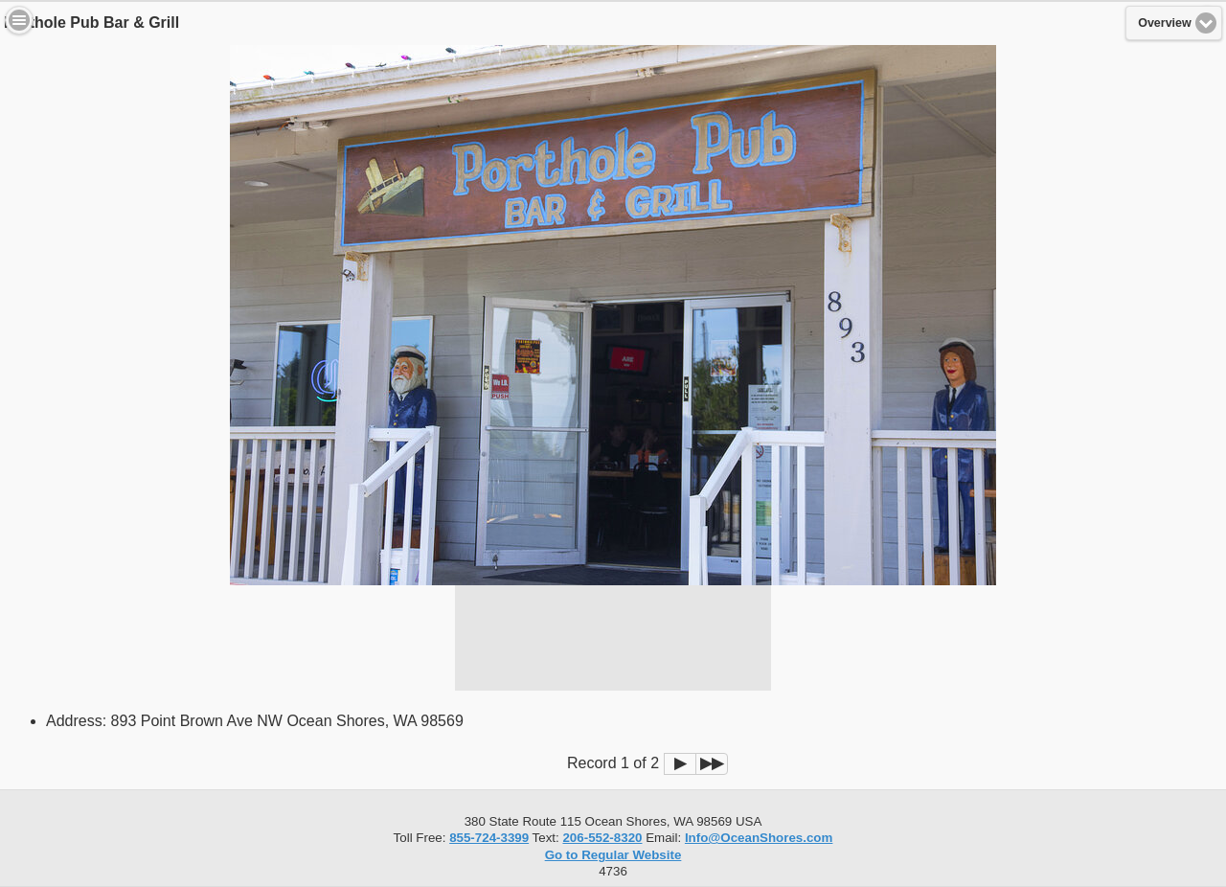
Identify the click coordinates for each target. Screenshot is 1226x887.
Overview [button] (1165, 23)
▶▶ (711, 763)
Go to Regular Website (613, 855)
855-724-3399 (489, 837)
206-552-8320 (602, 837)
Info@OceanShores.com (758, 837)
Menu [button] (19, 20)
